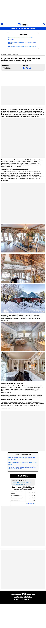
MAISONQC (3, 54)
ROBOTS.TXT (27, 625)
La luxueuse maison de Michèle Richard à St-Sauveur (22, 46)
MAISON (9, 54)
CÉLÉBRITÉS (22, 28)
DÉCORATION (31, 28)
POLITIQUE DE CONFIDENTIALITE (23, 622)
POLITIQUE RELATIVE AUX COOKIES (23, 623)
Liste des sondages (30, 527)
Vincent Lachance (5, 67)
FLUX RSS (18, 625)
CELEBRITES (15, 54)
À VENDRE (14, 28)
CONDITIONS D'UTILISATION (23, 620)
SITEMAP (22, 625)
